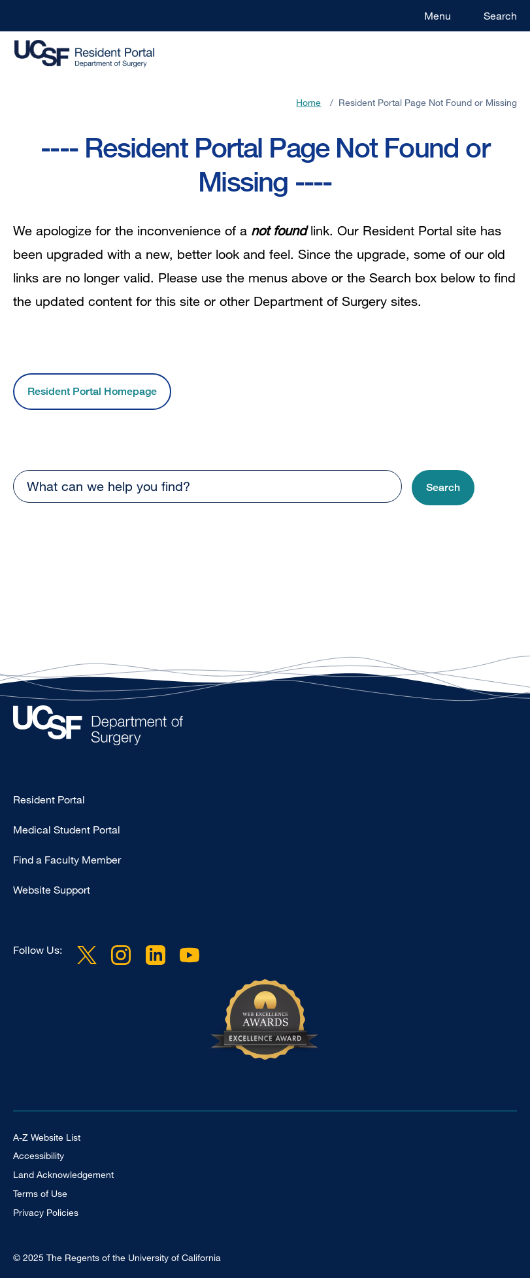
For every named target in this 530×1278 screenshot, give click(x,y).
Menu (437, 15)
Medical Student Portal (66, 829)
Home (308, 102)
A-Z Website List (46, 1137)
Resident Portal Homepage (92, 391)
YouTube (189, 955)
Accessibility (38, 1155)
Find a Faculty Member (67, 859)
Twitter (87, 955)
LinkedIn (155, 955)
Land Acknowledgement (63, 1174)
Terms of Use (40, 1193)
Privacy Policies (45, 1212)
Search (500, 15)
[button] (443, 488)
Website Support (51, 889)
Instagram (121, 955)
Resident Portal (49, 799)
